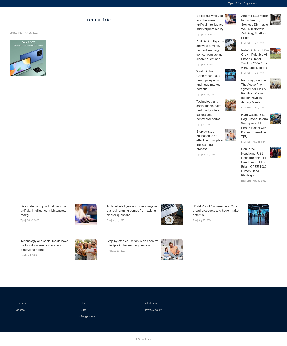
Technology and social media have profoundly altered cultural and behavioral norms (208, 110)
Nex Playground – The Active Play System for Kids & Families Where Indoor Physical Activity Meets (253, 91)
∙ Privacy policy (153, 309)
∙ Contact (19, 309)
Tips (230, 3)
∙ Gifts (82, 309)
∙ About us (20, 303)
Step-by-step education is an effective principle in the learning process (210, 140)
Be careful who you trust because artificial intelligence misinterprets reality (209, 22)
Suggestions (250, 3)
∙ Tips (82, 303)
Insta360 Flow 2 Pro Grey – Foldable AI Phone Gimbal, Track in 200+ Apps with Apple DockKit (255, 59)
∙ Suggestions (87, 316)
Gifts (238, 3)
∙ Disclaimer (151, 303)
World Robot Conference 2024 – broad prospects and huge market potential (209, 80)
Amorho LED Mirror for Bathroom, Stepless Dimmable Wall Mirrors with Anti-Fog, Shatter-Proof (254, 27)
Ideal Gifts (246, 43)
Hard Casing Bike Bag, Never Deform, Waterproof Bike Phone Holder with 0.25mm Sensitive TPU (255, 125)
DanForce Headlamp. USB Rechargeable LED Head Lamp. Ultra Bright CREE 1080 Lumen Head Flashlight (254, 162)
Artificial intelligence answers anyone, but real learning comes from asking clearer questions (210, 50)
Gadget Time (16, 32)
